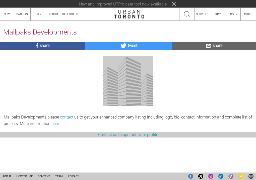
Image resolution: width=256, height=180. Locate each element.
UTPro (217, 14)
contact (66, 144)
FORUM (53, 14)
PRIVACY (73, 176)
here (55, 150)
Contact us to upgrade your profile (128, 161)
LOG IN (233, 14)
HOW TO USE (24, 176)
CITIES (248, 14)
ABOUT (7, 176)
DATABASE (22, 14)
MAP (38, 14)
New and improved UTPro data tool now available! (123, 3)
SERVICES (202, 14)
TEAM (59, 176)
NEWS (8, 14)
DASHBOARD (70, 14)
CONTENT (44, 176)
